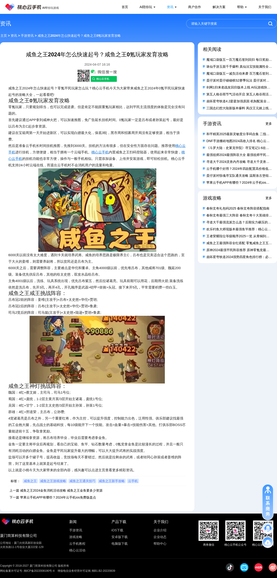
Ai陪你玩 (146, 7)
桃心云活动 (77, 550)
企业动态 (160, 537)
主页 (3, 35)
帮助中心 (160, 543)
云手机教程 (77, 543)
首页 (125, 7)
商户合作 (194, 7)
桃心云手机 (100, 152)
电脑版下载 (119, 543)
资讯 (170, 7)
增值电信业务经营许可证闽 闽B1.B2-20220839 (86, 570)
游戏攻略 (75, 537)
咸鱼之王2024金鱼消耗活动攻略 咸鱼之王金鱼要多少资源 (61, 490)
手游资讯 (27, 35)
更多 (268, 123)
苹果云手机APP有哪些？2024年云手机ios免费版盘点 (58, 497)
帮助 (240, 7)
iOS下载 (117, 530)
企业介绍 (160, 530)
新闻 (73, 522)
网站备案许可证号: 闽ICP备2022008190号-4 (27, 570)
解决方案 (219, 7)
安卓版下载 (119, 537)
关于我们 (264, 7)
